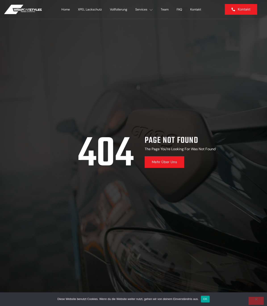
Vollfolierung (118, 9)
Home (65, 9)
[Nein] (256, 301)
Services (144, 9)
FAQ (179, 9)
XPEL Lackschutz (90, 9)
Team (165, 9)
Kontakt (195, 9)
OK (205, 299)
